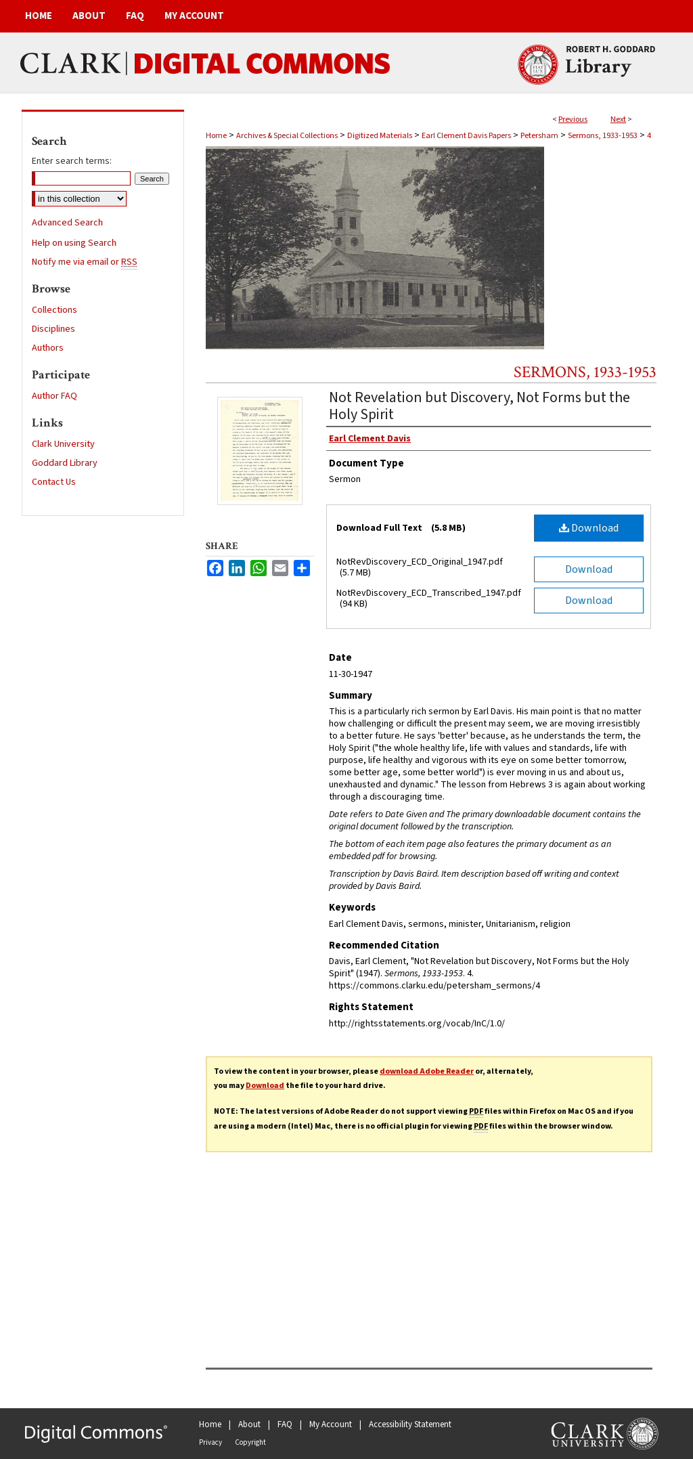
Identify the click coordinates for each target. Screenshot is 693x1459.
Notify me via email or (84, 262)
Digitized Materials (379, 135)
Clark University (63, 444)
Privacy (210, 1442)
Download (589, 528)
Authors (48, 348)
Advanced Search (67, 223)
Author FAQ (54, 396)
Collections (54, 310)
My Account (330, 1424)
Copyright (250, 1442)
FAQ (284, 1424)
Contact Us (54, 482)
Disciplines (53, 329)
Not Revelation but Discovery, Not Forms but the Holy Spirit (479, 406)
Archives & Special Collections (287, 135)
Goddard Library (64, 463)
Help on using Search (74, 243)
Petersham (539, 135)
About (249, 1424)
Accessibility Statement (410, 1424)
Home (216, 135)
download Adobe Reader (427, 1071)
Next (618, 119)
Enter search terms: (72, 161)
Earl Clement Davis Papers (466, 135)
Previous (572, 119)
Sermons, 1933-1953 (603, 135)
